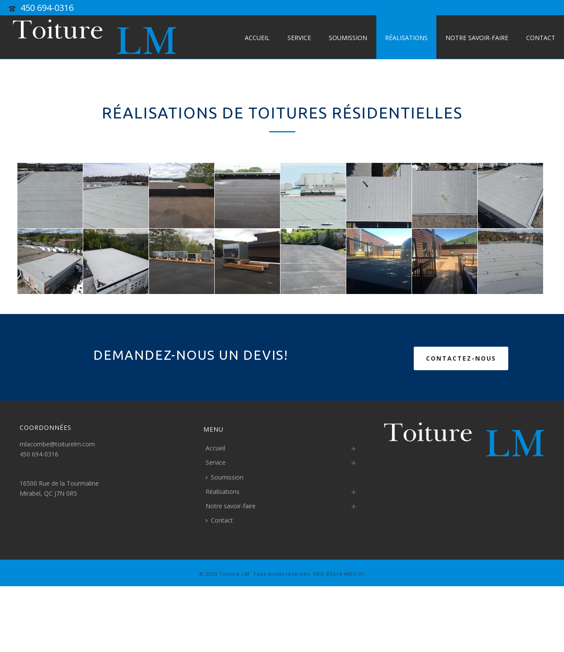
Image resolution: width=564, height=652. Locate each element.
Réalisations (406, 38)
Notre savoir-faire (477, 38)
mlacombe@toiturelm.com (57, 444)
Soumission (348, 38)
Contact (540, 38)
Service (299, 38)
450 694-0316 (47, 8)
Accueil (257, 38)
